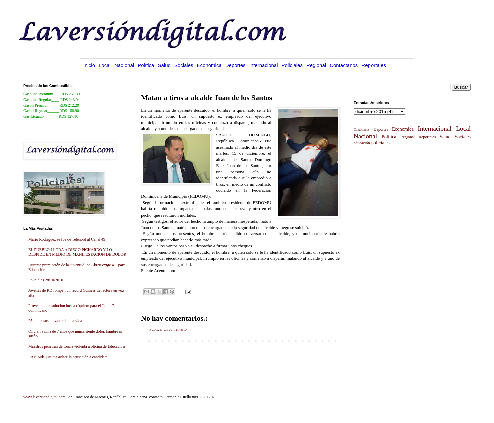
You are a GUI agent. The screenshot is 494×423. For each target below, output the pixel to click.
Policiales (292, 65)
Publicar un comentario (168, 329)
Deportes (235, 65)
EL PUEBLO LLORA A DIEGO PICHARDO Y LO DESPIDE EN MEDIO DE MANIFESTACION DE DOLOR (77, 252)
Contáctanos (344, 65)
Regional (316, 65)
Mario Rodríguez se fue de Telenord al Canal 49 (66, 239)
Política (146, 65)
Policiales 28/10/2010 (45, 280)
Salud (164, 65)
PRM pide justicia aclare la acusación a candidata (68, 357)
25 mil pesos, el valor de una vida (55, 320)
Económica (209, 65)
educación (362, 143)
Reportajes (373, 65)
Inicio (89, 65)
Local (105, 65)
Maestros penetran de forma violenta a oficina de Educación (76, 346)
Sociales (183, 65)
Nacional (124, 65)
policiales (380, 142)
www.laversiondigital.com (44, 397)
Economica (403, 129)
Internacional (263, 65)
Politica (389, 136)
